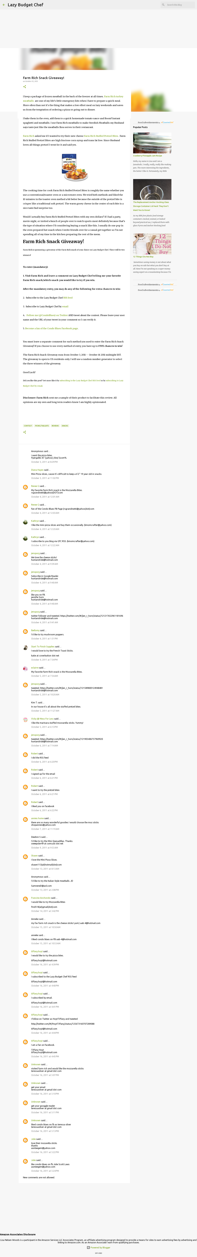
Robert (34, 753)
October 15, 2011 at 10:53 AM (45, 943)
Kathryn (35, 521)
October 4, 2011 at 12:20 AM (45, 529)
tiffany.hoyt (37, 951)
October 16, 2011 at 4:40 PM (45, 985)
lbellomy (35, 630)
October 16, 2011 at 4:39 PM (45, 964)
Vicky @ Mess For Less (42, 718)
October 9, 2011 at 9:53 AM (44, 847)
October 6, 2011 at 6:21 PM (44, 778)
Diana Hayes (37, 470)
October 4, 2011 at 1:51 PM (44, 638)
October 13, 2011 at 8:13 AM (45, 869)
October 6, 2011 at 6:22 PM (44, 810)
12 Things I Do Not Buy (143, 257)
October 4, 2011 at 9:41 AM (44, 622)
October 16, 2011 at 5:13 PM (45, 1131)
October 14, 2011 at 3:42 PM (45, 911)
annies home (37, 818)
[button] (24, 87)
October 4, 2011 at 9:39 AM (44, 564)
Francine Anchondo (40, 898)
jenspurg (35, 553)
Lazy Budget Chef (25, 4)
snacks (65, 426)
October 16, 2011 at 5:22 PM (45, 1152)
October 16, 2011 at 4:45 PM (45, 1056)
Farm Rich (28, 136)
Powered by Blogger (98, 1247)
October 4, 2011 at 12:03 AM (45, 513)
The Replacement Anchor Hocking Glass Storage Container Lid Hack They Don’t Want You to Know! (151, 206)
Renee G (35, 486)
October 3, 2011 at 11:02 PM (45, 478)
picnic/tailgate (42, 426)
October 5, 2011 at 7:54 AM (44, 676)
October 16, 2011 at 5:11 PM (45, 1112)
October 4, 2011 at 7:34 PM (44, 659)
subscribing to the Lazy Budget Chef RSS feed (80, 380)
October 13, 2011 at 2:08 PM (45, 890)
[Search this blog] (180, 5)
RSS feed (68, 297)
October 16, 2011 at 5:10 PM (45, 1094)
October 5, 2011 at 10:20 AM (45, 694)
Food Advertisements (148, 122)
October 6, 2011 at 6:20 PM (44, 762)
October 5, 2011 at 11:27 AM (45, 711)
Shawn (34, 855)
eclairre (34, 667)
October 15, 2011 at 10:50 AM (45, 927)
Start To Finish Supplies (42, 646)
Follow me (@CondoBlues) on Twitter (47, 315)
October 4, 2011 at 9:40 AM (44, 582)
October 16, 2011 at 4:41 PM (45, 1007)
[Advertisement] (82, 19)
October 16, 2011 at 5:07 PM (45, 1075)
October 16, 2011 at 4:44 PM (45, 1033)
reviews (55, 426)
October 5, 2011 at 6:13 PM (44, 727)
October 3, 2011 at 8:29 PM (44, 462)
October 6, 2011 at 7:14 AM (44, 745)
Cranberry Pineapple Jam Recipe (147, 156)
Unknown (35, 1064)
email (65, 306)
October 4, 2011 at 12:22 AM (45, 545)
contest (28, 426)
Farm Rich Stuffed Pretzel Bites (101, 136)
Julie (33, 1139)
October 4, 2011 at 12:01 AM (45, 497)
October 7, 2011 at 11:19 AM (45, 829)
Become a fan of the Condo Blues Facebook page (51, 328)
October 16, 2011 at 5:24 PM (45, 1171)
